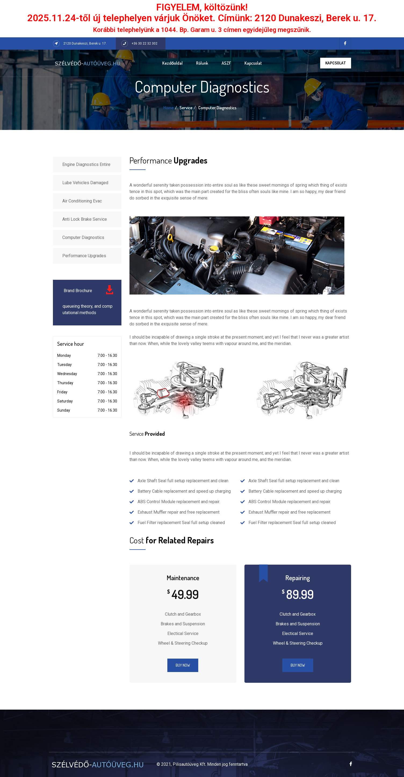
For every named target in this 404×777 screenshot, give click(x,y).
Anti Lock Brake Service (84, 219)
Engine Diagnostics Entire (86, 164)
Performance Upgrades (84, 255)
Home (168, 107)
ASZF (226, 63)
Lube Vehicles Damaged (85, 182)
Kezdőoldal (172, 63)
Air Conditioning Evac (82, 201)
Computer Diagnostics (83, 237)
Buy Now (183, 665)
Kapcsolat (253, 63)
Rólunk (202, 63)
